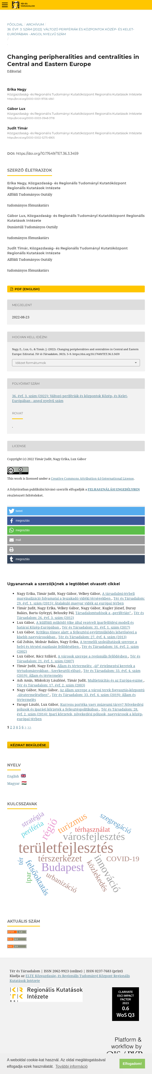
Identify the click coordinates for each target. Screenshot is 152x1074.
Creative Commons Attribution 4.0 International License (92, 478)
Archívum (35, 24)
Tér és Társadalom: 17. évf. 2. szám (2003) (51, 685)
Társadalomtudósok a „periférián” (103, 613)
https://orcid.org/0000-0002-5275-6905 (31, 137)
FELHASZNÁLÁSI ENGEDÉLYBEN (114, 489)
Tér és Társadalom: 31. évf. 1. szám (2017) (96, 627)
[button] (76, 511)
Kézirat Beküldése (28, 745)
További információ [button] (71, 1066)
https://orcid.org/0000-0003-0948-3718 (30, 118)
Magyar (16, 783)
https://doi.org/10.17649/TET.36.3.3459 (47, 153)
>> (29, 727)
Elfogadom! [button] (132, 1064)
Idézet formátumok (30, 363)
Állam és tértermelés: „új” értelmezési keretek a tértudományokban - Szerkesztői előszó (76, 668)
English (16, 776)
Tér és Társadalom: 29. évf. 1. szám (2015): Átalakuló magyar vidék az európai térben (81, 600)
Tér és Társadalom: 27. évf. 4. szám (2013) (92, 637)
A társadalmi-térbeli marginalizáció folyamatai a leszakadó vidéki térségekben (76, 596)
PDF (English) (27, 289)
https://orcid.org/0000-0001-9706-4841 (30, 99)
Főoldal (15, 24)
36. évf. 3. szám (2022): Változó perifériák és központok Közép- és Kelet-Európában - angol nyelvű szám (70, 31)
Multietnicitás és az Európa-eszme (116, 680)
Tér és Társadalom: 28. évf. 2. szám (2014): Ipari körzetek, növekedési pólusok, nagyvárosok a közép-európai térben (80, 714)
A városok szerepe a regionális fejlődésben (93, 656)
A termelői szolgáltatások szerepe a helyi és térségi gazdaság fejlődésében (77, 644)
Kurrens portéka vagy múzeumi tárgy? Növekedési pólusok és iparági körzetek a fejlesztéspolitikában (80, 707)
